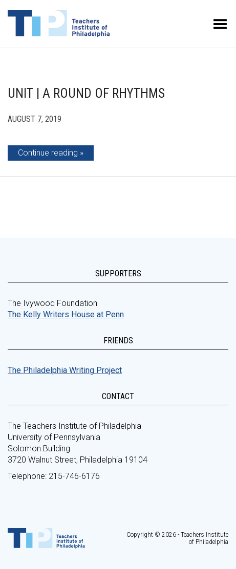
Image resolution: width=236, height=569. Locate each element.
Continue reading (48, 153)
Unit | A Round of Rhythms (86, 93)
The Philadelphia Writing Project (65, 370)
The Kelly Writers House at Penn (66, 314)
